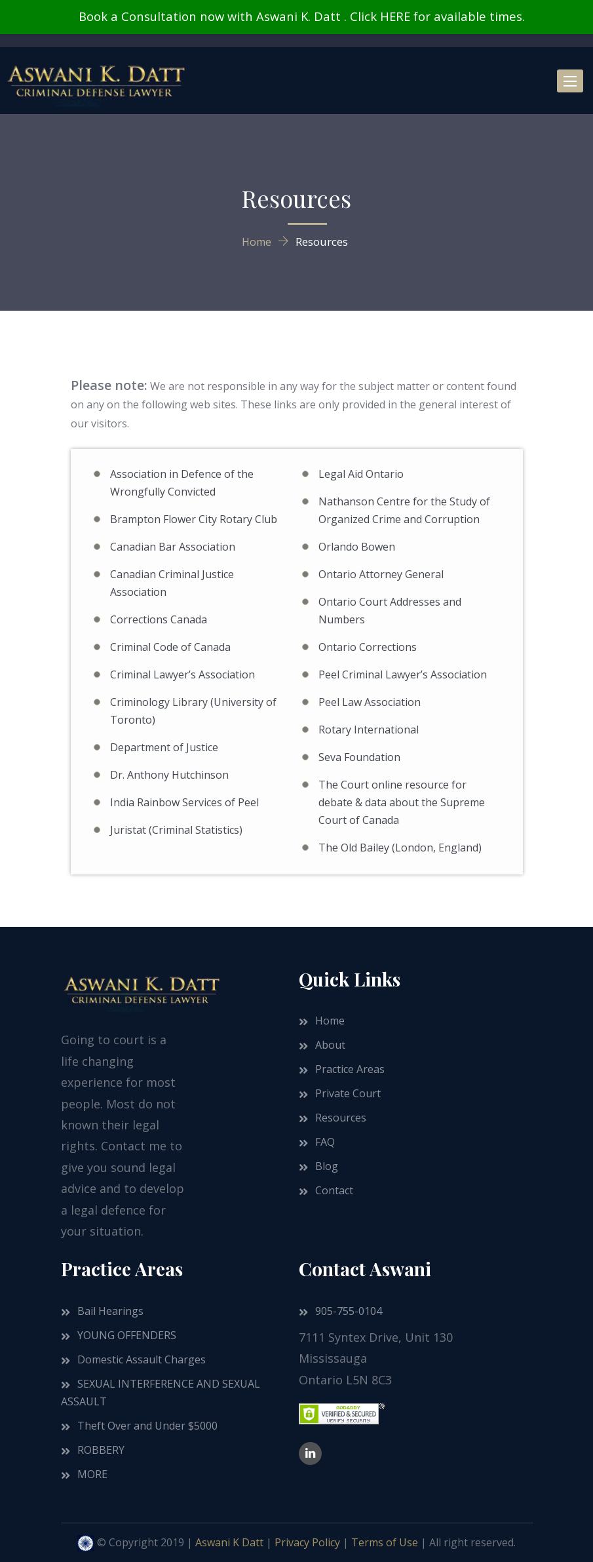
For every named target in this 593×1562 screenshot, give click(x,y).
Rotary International (368, 729)
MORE (92, 1474)
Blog (326, 1166)
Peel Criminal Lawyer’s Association (402, 674)
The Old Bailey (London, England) (400, 847)
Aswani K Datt (229, 1542)
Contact (334, 1190)
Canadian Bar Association (172, 546)
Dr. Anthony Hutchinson (169, 775)
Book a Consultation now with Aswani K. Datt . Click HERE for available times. (301, 16)
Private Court (348, 1093)
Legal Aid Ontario (361, 474)
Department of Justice (164, 747)
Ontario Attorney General (381, 574)
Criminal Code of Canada (170, 647)
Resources (340, 1117)
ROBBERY (100, 1450)
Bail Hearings (110, 1311)
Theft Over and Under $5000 (147, 1425)
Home (330, 1020)
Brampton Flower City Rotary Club (193, 519)
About (330, 1045)
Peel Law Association (369, 702)
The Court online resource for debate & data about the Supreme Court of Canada (401, 802)
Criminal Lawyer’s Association (182, 674)
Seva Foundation (359, 757)
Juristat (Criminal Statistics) (176, 830)
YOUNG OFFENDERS (126, 1335)
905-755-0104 (348, 1311)
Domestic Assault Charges (141, 1359)
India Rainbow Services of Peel (184, 802)
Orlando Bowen (356, 546)
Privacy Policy (307, 1542)
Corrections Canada (158, 619)
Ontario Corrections (367, 647)
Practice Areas (350, 1069)
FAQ (325, 1142)
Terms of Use (384, 1542)
